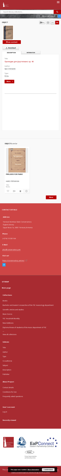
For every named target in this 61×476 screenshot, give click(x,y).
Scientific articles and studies (13, 310)
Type (4, 356)
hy (53, 22)
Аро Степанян (10, 69)
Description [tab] (11, 53)
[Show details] (26, 191)
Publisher (6, 374)
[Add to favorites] (48, 22)
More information (33, 469)
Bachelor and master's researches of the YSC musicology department (28, 305)
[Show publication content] (20, 191)
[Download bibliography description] (14, 191)
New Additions (8, 323)
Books (5, 301)
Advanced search (48, 16)
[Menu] (58, 2)
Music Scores (7, 314)
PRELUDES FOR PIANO (14, 174)
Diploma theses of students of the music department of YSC (24, 327)
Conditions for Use (10, 392)
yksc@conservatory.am (11, 249)
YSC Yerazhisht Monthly (11, 318)
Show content (12, 42)
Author (5, 352)
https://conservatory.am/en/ (13, 260)
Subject (5, 365)
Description (7, 370)
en (57, 22)
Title (4, 347)
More (51, 197)
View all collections (9, 334)
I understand (48, 470)
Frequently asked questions (13, 396)
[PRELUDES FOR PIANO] (17, 160)
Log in (5, 412)
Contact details (8, 387)
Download (10, 48)
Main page (6, 288)
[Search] (57, 12)
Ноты (7, 76)
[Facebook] (4, 265)
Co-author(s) (7, 361)
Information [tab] (31, 52)
